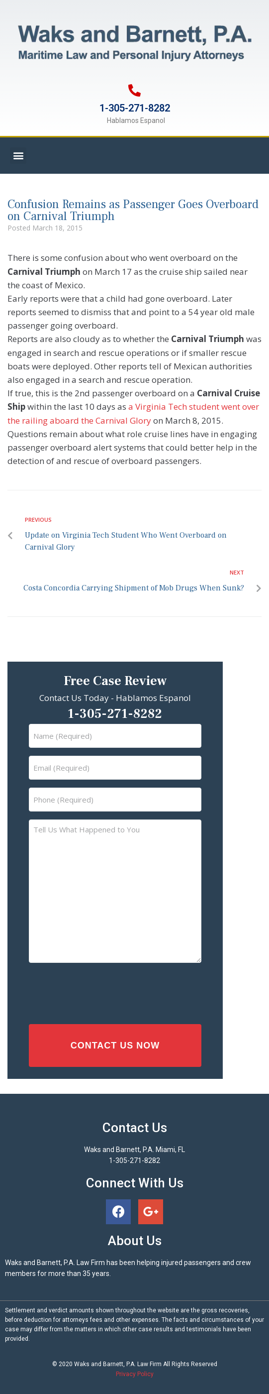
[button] (18, 155)
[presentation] (102, 990)
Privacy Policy (135, 1374)
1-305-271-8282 (134, 108)
